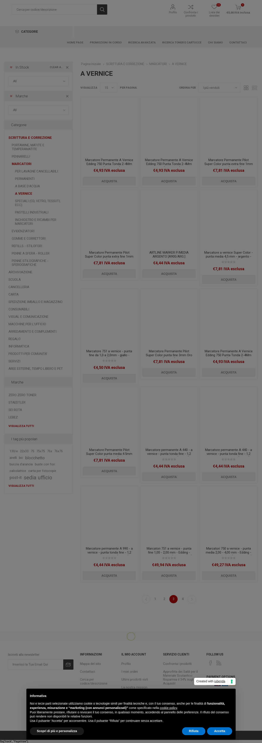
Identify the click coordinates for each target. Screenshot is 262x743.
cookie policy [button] (168, 708)
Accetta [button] (219, 731)
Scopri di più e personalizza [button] (57, 731)
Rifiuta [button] (194, 731)
